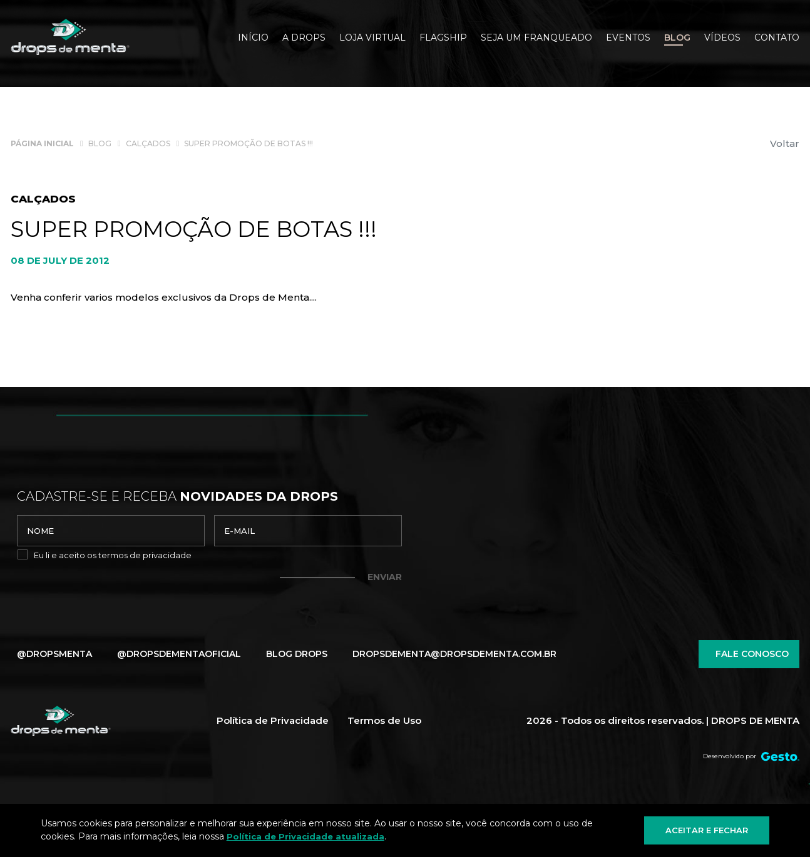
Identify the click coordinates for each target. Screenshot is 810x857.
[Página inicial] (42, 143)
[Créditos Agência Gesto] (780, 756)
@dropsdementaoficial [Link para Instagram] (179, 653)
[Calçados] (148, 143)
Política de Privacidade (273, 720)
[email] (308, 530)
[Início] (253, 38)
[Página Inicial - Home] (70, 37)
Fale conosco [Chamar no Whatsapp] (749, 654)
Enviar (384, 577)
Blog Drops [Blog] (296, 653)
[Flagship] (443, 38)
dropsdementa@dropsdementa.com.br (454, 653)
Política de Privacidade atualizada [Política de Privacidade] (305, 836)
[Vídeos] (722, 38)
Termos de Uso (384, 720)
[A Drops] (304, 38)
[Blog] (677, 38)
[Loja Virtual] (372, 38)
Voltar (784, 143)
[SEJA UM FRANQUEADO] (536, 38)
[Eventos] (628, 38)
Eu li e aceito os (113, 555)
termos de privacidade (145, 555)
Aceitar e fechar (706, 830)
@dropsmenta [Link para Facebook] (54, 653)
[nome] (111, 530)
